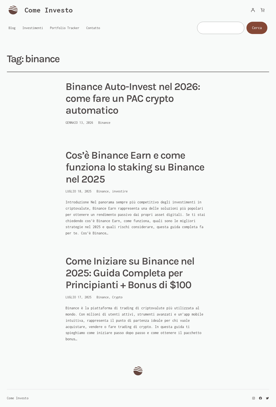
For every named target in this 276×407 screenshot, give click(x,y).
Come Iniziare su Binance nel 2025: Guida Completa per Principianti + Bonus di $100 (130, 273)
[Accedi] (253, 10)
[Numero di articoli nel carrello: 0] (262, 10)
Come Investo (49, 10)
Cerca (257, 28)
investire (120, 191)
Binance (104, 122)
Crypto (117, 297)
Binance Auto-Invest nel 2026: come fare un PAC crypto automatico (133, 98)
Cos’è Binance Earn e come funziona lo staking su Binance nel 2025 (135, 167)
